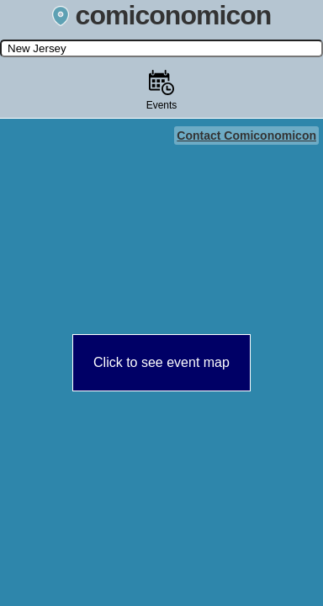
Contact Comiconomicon (246, 135)
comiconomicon (162, 15)
